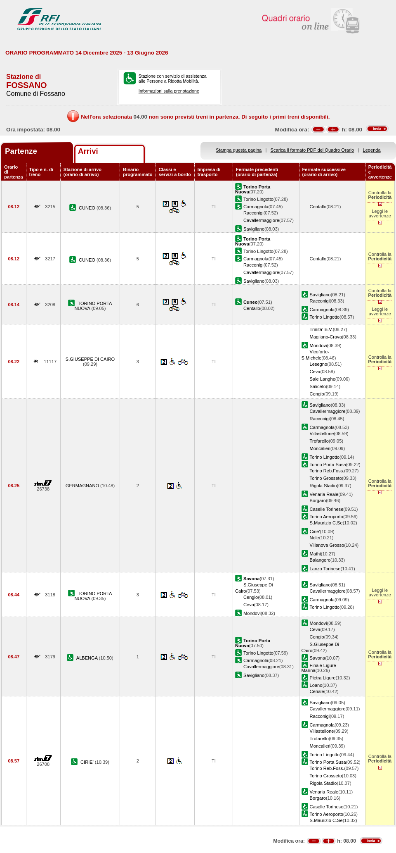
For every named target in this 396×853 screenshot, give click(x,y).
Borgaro (318, 500)
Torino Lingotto (258, 199)
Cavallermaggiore (261, 220)
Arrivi (88, 151)
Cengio (317, 393)
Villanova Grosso (327, 545)
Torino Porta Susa (328, 464)
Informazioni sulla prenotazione (169, 90)
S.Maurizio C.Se (326, 522)
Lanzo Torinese (325, 568)
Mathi (315, 553)
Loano (316, 685)
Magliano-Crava (326, 336)
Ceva (315, 371)
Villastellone (322, 433)
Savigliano (253, 228)
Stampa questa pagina (239, 150)
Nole (314, 537)
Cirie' (315, 531)
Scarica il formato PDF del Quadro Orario (312, 150)
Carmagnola (255, 206)
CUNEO (88, 207)
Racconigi (253, 212)
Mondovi (318, 345)
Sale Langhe (322, 378)
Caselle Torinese (327, 509)
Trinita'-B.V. (321, 329)
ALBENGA (87, 657)
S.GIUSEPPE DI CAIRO (90, 359)
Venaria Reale (324, 494)
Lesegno (319, 364)
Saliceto (318, 386)
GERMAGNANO (83, 485)
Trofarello (319, 440)
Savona (317, 657)
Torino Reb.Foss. (327, 470)
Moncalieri (320, 448)
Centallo (318, 206)
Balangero (320, 560)
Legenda (372, 150)
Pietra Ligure (323, 677)
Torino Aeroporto (326, 516)
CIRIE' (87, 762)
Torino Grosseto (326, 478)
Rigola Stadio (323, 485)
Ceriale (317, 691)
